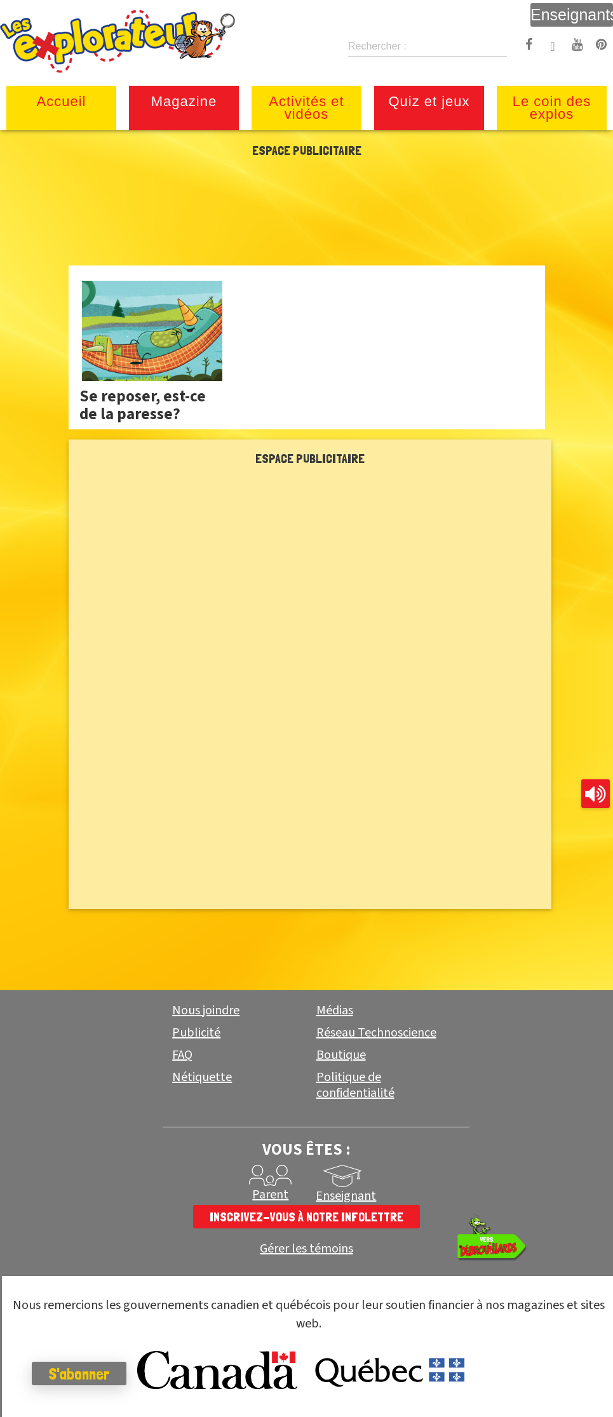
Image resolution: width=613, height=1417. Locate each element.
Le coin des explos (552, 107)
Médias (334, 1010)
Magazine (184, 101)
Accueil (61, 101)
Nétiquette (202, 1077)
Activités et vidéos (306, 107)
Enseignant (346, 1196)
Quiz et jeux (428, 101)
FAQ (182, 1055)
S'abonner (79, 1373)
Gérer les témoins (306, 1249)
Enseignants (571, 15)
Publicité (196, 1033)
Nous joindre (205, 1010)
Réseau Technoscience (376, 1033)
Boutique (341, 1055)
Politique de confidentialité (355, 1085)
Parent (270, 1195)
